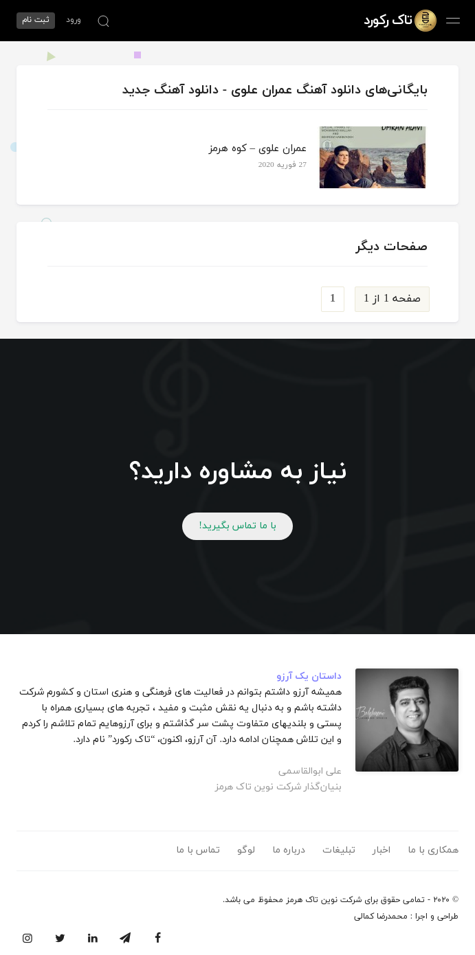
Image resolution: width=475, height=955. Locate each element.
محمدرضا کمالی (381, 916)
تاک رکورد (388, 20)
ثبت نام (35, 19)
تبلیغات (338, 850)
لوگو (246, 850)
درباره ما (288, 850)
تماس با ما (198, 850)
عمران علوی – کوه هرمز (258, 149)
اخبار (381, 850)
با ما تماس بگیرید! (237, 525)
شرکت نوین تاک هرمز (324, 900)
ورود (73, 19)
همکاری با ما (433, 850)
